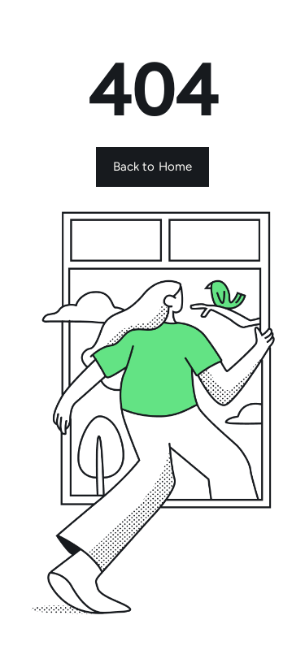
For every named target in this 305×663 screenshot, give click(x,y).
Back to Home (153, 166)
